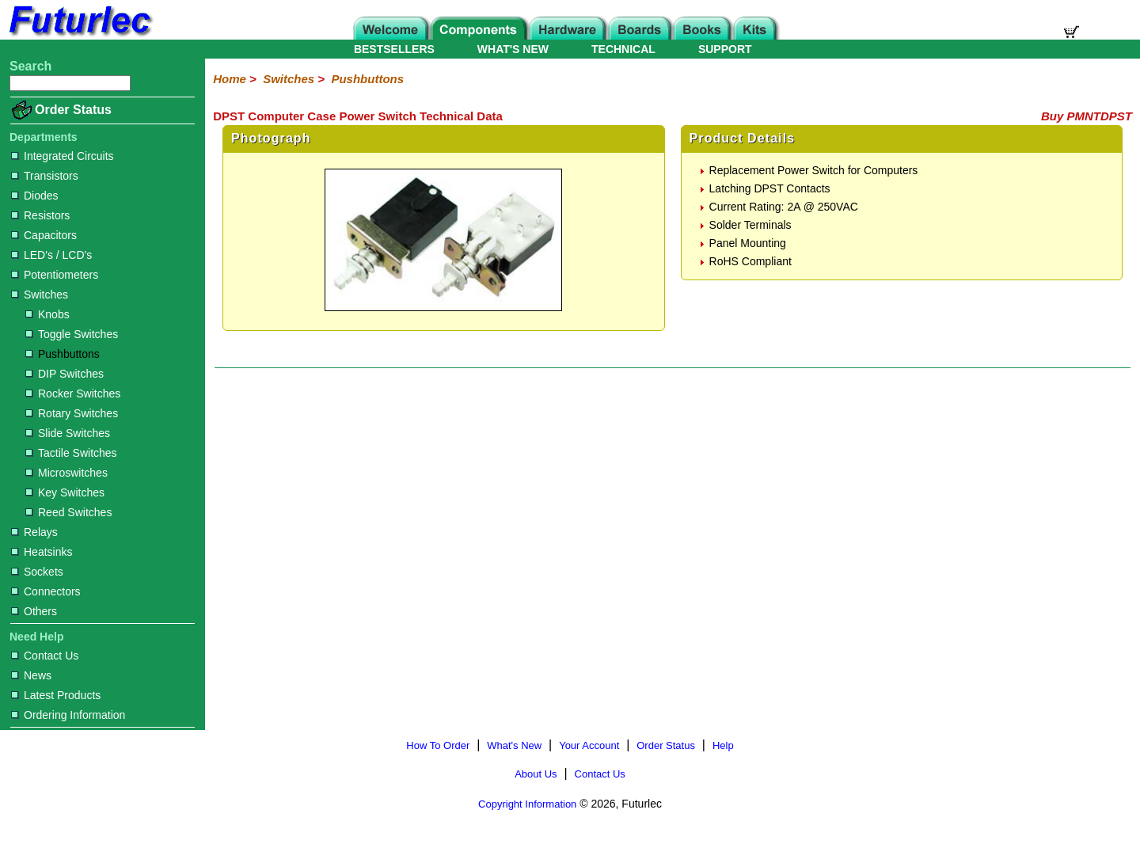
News (31, 675)
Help (723, 745)
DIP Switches (64, 373)
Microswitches (66, 472)
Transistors (44, 175)
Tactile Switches (71, 453)
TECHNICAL (623, 49)
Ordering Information (68, 715)
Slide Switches (67, 433)
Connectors (46, 591)
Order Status (73, 109)
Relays (34, 532)
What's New (514, 745)
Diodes (35, 195)
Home (229, 79)
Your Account (589, 745)
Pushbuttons (62, 354)
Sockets (37, 571)
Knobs (47, 314)
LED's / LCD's (51, 255)
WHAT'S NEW (513, 49)
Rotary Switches (71, 413)
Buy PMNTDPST (1086, 116)
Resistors (40, 215)
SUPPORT (725, 49)
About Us (536, 774)
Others (34, 611)
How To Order (437, 745)
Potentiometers (54, 274)
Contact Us (44, 655)
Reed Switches (68, 512)
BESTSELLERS (394, 49)
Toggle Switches (71, 334)
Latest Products (56, 695)
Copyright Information (527, 804)
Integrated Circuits (62, 156)
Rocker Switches (72, 393)
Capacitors (44, 235)
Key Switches (64, 492)
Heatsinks (41, 552)
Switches (39, 294)
